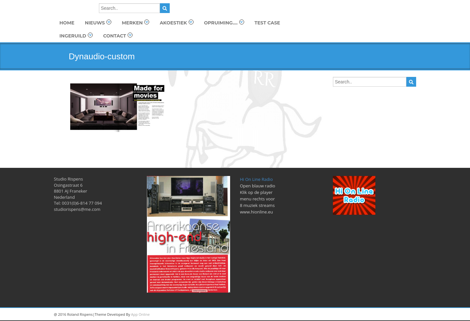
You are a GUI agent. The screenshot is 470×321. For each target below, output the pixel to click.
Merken (135, 23)
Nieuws (98, 23)
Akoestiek (177, 23)
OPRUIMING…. (224, 23)
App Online (140, 314)
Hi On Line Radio (256, 179)
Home (66, 23)
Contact (118, 36)
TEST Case (267, 23)
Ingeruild (76, 36)
